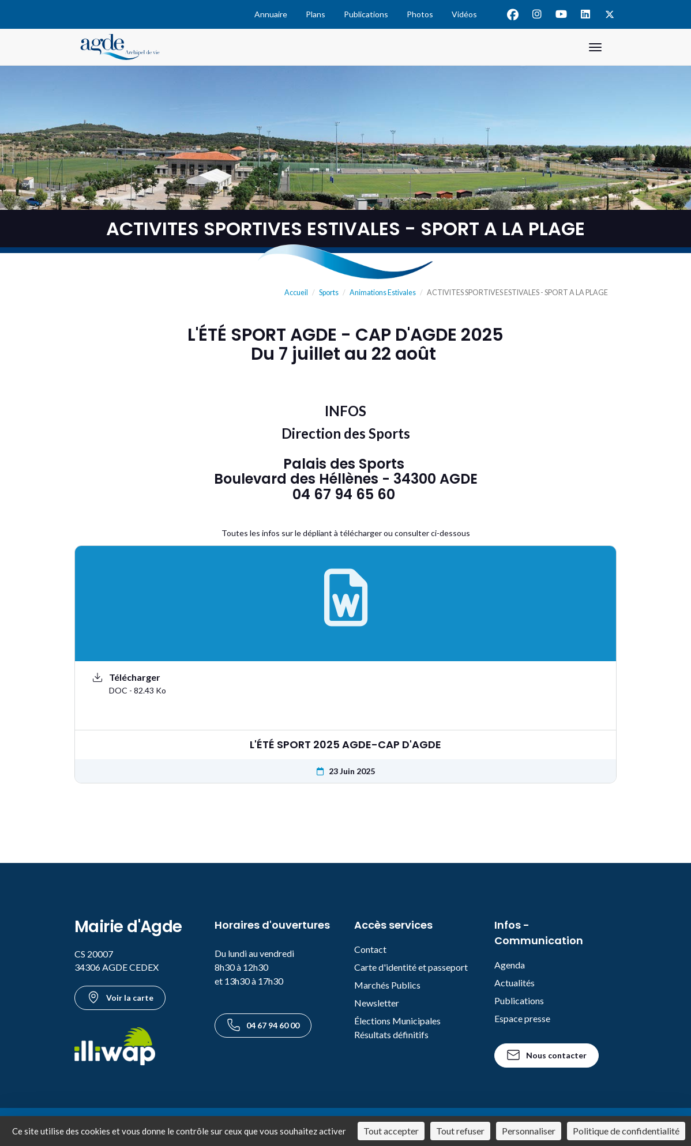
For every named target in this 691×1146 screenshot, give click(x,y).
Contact (370, 949)
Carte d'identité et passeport (411, 967)
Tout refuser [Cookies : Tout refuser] (460, 1130)
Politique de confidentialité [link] (626, 1130)
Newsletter (376, 1002)
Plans (315, 14)
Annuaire (270, 14)
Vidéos (464, 14)
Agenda (509, 964)
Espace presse (522, 1018)
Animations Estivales (383, 292)
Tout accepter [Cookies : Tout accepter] (391, 1130)
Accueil (296, 292)
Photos (420, 14)
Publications (366, 14)
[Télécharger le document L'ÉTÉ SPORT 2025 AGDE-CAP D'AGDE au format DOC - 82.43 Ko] (345, 683)
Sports (329, 292)
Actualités (514, 982)
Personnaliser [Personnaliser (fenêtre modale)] (528, 1130)
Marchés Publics (387, 984)
